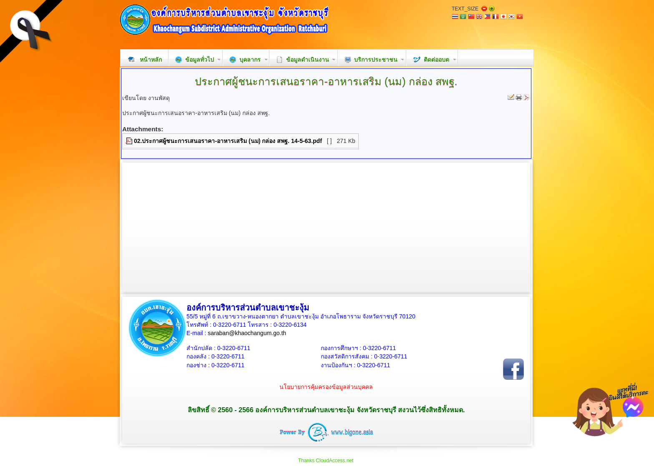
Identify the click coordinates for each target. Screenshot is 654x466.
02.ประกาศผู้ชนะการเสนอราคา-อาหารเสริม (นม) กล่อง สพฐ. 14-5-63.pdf (228, 141)
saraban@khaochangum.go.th (247, 333)
